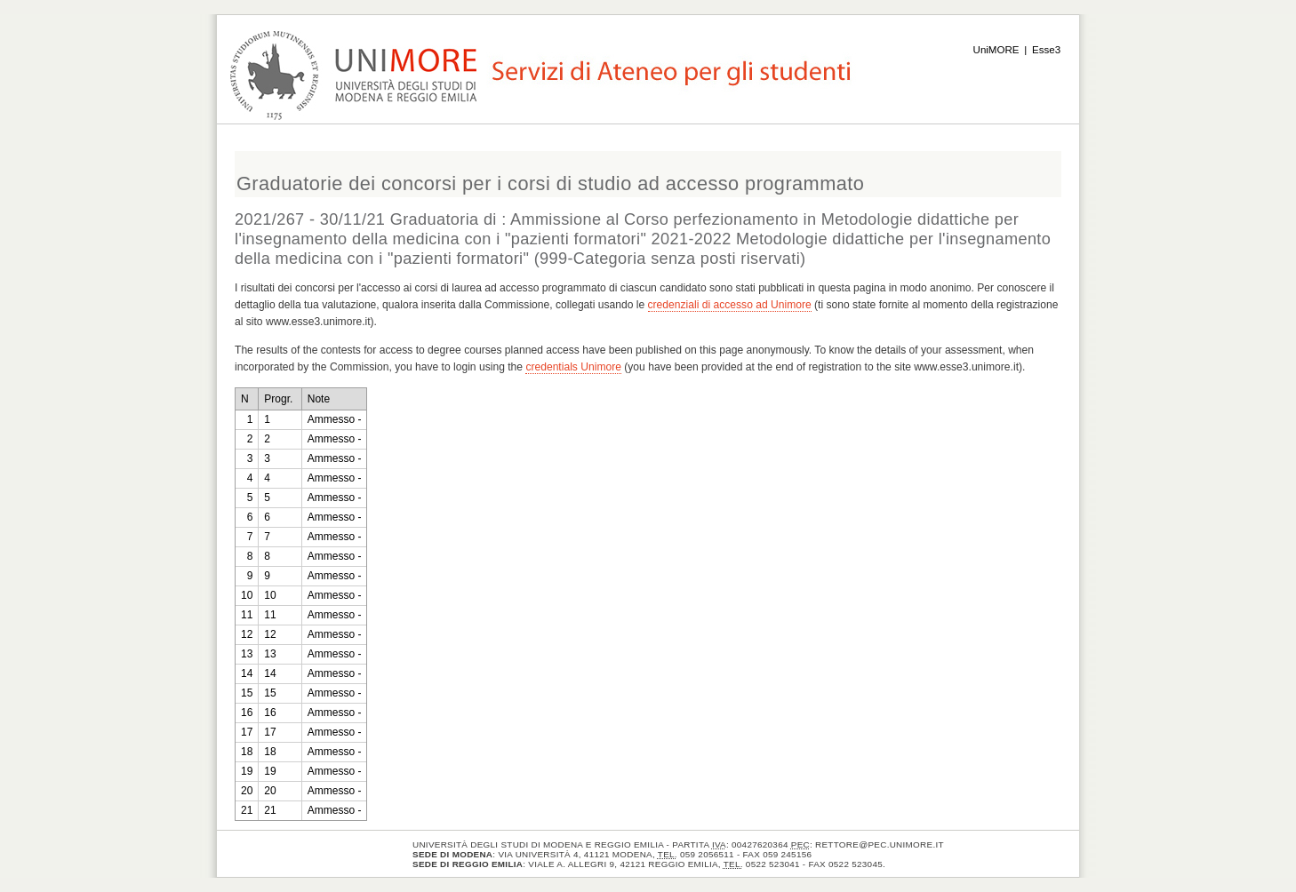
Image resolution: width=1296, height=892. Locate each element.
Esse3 (1046, 49)
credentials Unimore (573, 367)
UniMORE (996, 49)
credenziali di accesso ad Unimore (730, 305)
